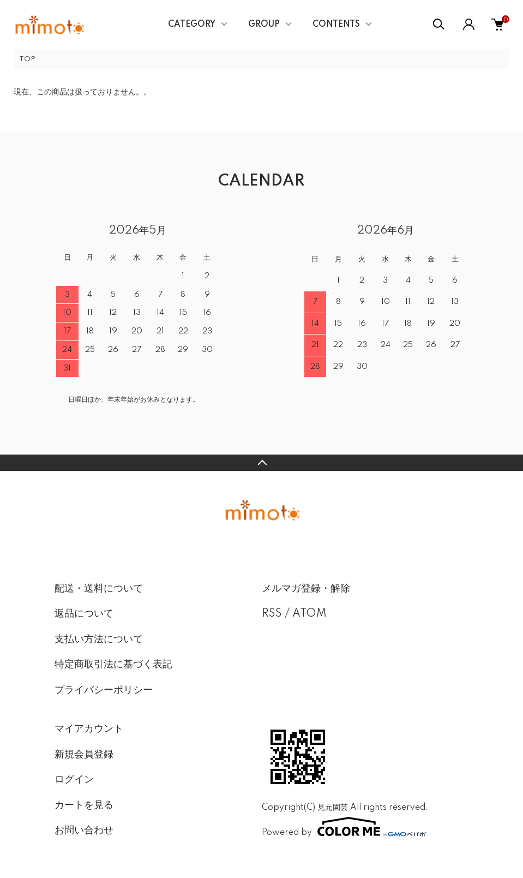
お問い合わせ (84, 830)
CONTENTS (336, 24)
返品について (84, 613)
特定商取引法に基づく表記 (113, 664)
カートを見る (84, 805)
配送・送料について (99, 588)
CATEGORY (191, 24)
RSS (272, 613)
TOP (27, 59)
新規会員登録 (84, 754)
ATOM (309, 613)
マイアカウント (89, 729)
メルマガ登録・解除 (306, 588)
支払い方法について (99, 639)
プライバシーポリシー (104, 690)
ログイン (74, 779)
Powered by (344, 827)
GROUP (264, 24)
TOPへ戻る (261, 463)
